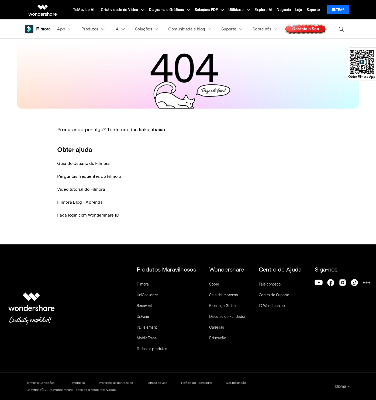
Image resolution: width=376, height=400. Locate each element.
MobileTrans (147, 338)
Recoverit (144, 306)
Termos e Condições (40, 383)
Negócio (284, 10)
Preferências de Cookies (116, 383)
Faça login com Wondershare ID (88, 215)
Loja (298, 10)
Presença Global (223, 306)
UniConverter (147, 295)
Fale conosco (270, 284)
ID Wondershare (272, 306)
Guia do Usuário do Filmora (83, 163)
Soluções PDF (209, 10)
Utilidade (239, 10)
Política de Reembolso (196, 383)
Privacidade (76, 383)
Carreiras (216, 327)
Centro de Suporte (274, 295)
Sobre (214, 284)
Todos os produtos (152, 349)
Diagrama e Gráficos (169, 10)
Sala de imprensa (223, 295)
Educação (217, 338)
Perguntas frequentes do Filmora (89, 176)
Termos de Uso (157, 383)
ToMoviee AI (83, 10)
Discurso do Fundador (227, 316)
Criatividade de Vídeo (122, 10)
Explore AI (263, 10)
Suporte (313, 10)
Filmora (143, 284)
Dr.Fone (143, 316)
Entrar (338, 10)
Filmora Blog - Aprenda (79, 202)
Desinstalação (236, 383)
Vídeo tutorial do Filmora (81, 189)
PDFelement (147, 327)
